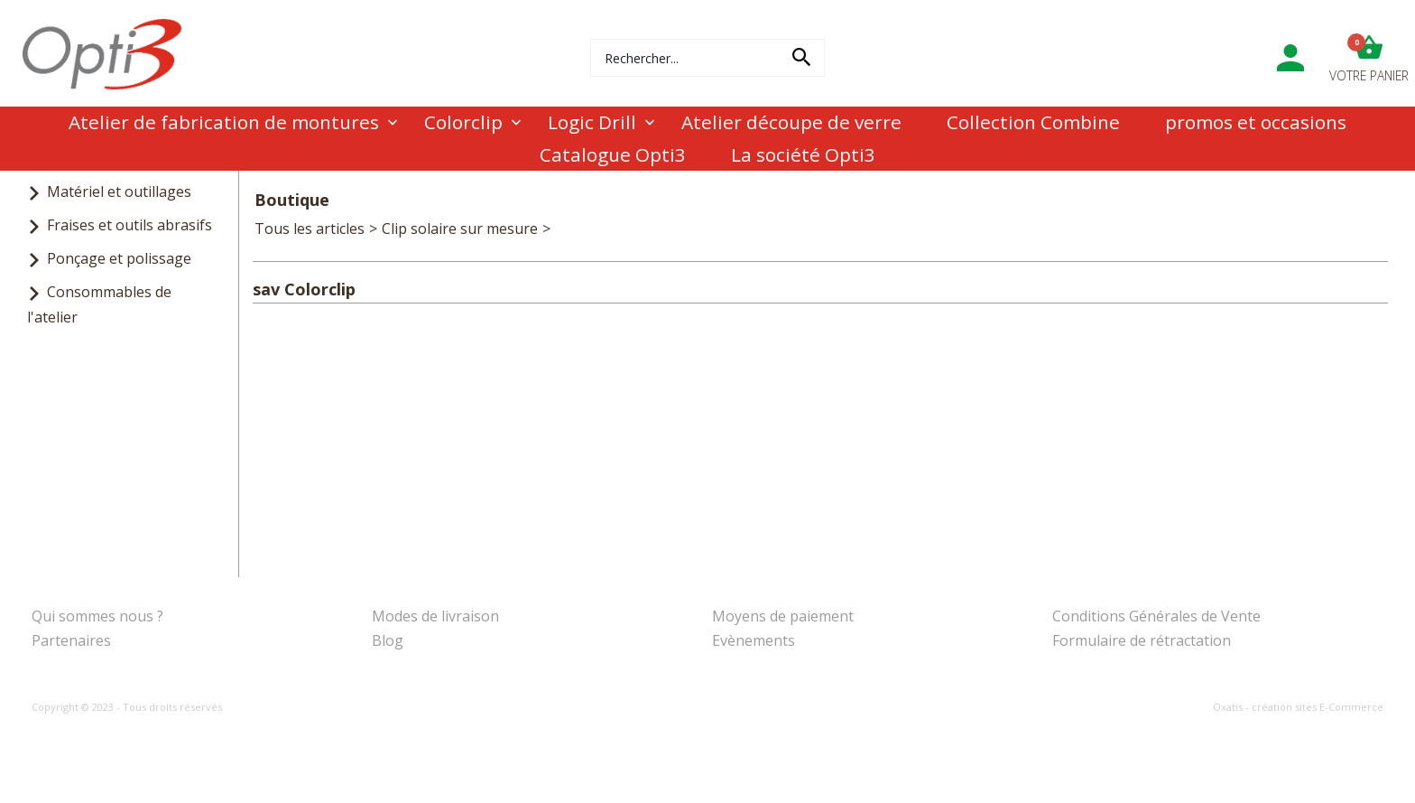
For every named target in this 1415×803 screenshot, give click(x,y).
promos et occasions (1255, 122)
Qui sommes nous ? (97, 616)
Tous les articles (309, 228)
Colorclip (463, 122)
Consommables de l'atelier (99, 304)
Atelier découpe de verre (791, 122)
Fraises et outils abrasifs (129, 225)
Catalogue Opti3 (613, 154)
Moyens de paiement (783, 616)
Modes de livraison (435, 616)
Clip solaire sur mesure (460, 228)
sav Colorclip (598, 228)
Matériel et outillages (119, 191)
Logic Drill (592, 122)
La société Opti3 (803, 154)
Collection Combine (1033, 122)
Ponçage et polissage (119, 258)
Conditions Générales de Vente (1156, 616)
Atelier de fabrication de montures (224, 122)
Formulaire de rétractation (1141, 640)
